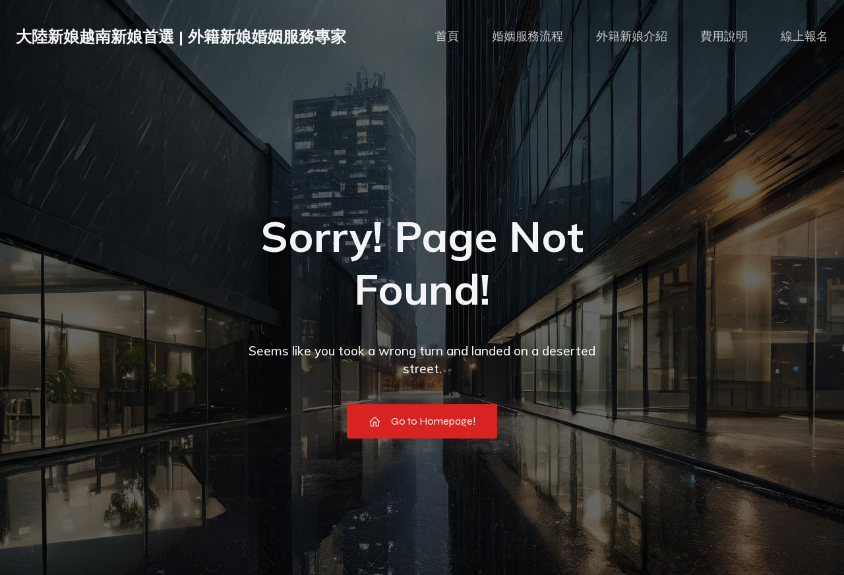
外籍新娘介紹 (631, 36)
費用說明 (724, 36)
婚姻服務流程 (527, 36)
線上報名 (804, 36)
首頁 (447, 36)
